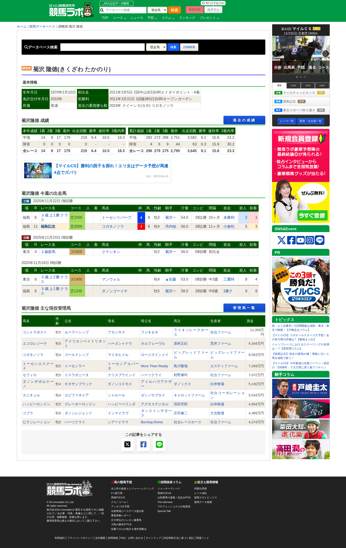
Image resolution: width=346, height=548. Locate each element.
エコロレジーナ (35, 343)
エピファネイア (77, 395)
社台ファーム (220, 332)
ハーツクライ (151, 375)
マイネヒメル (118, 355)
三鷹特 (228, 279)
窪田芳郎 (181, 404)
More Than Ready (154, 366)
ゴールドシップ (77, 355)
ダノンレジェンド (78, 413)
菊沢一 (170, 217)
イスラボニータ (77, 375)
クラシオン (111, 252)
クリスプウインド (121, 375)
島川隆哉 (181, 366)
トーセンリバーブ (116, 217)
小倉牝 (228, 226)
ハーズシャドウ (120, 343)
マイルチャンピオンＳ (302, 93)
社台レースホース (187, 422)
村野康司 (181, 375)
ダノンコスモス (120, 384)
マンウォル (111, 279)
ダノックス (182, 384)
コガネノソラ (113, 226)
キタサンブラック (78, 384)
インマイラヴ (118, 413)
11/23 (307, 85)
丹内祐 (170, 226)
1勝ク (228, 291)
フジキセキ (149, 332)
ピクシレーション (36, 422)
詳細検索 (189, 47)
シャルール (116, 395)
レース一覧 (287, 121)
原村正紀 (181, 343)
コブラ (28, 413)
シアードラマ (118, 422)
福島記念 (294, 101)
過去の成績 (244, 120)
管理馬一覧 (244, 308)
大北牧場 (217, 413)
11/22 (293, 85)
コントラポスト (35, 332)
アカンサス (116, 332)
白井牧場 (217, 384)
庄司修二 (181, 413)
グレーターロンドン (80, 404)
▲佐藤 (170, 279)
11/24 (321, 85)
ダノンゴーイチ (115, 291)
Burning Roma (152, 422)
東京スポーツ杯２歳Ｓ (302, 110)
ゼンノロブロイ (153, 395)
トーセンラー (75, 366)
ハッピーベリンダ (121, 404)
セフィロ (30, 375)
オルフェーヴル (153, 343)
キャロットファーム (189, 395)
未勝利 (228, 217)
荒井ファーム (220, 343)
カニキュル (31, 395)
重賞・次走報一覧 (311, 121)
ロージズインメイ (155, 355)
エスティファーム (224, 366)
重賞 (279, 85)
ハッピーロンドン (36, 404)
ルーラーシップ (77, 332)
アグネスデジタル (155, 404)
